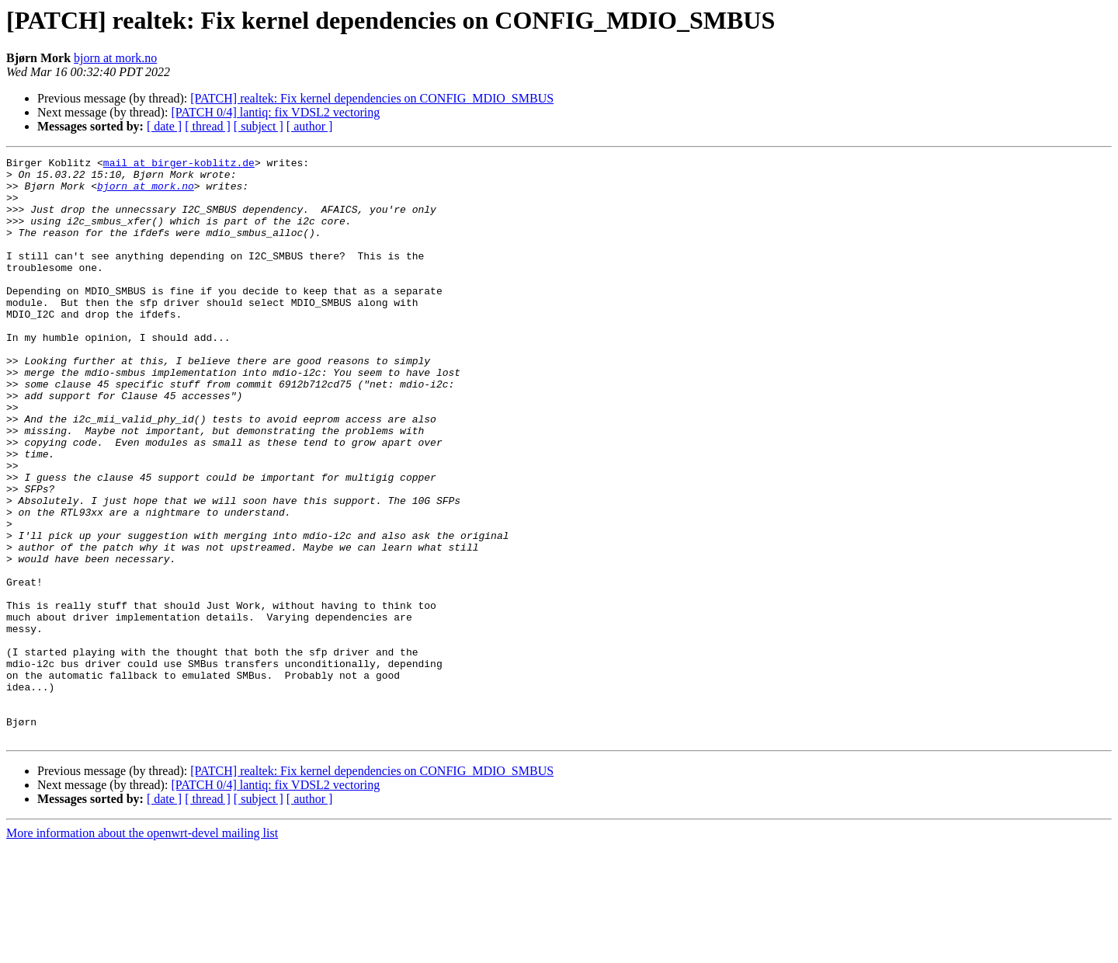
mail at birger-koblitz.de (179, 165)
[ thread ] (208, 126)
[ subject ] (258, 126)
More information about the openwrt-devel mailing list (142, 949)
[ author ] (309, 126)
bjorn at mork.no (115, 57)
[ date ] (164, 126)
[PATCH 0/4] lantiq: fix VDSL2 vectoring (275, 112)
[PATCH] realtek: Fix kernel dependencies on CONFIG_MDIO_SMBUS (372, 98)
